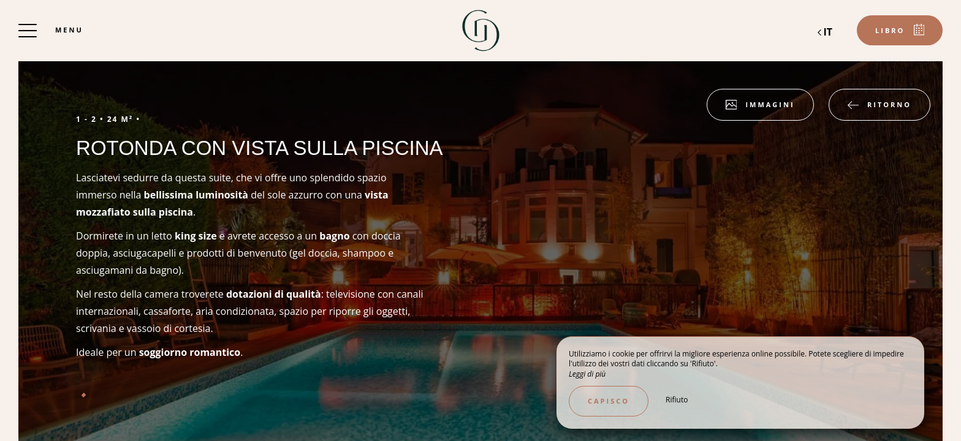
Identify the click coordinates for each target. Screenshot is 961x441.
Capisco (608, 400)
